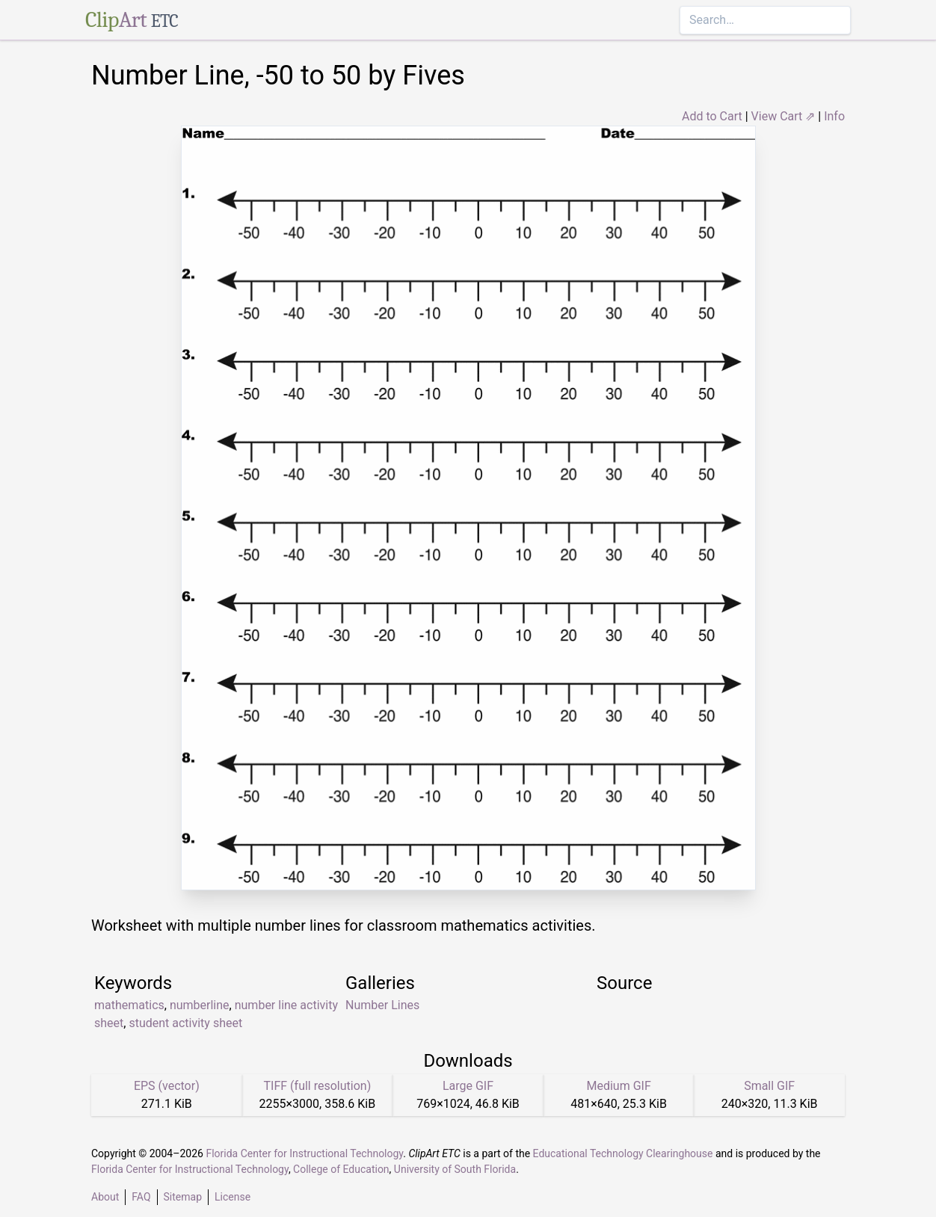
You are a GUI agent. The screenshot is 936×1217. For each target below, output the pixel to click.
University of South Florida (455, 1169)
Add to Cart (712, 116)
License (232, 1197)
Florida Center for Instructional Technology (304, 1153)
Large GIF (468, 1086)
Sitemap (183, 1197)
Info (834, 116)
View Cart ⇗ (783, 116)
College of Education (341, 1169)
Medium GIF (618, 1086)
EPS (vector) (167, 1086)
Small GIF (769, 1086)
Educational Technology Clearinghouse (623, 1153)
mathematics (129, 1005)
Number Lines (382, 1005)
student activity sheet (185, 1023)
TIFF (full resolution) (318, 1086)
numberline (200, 1005)
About (105, 1197)
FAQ (141, 1197)
